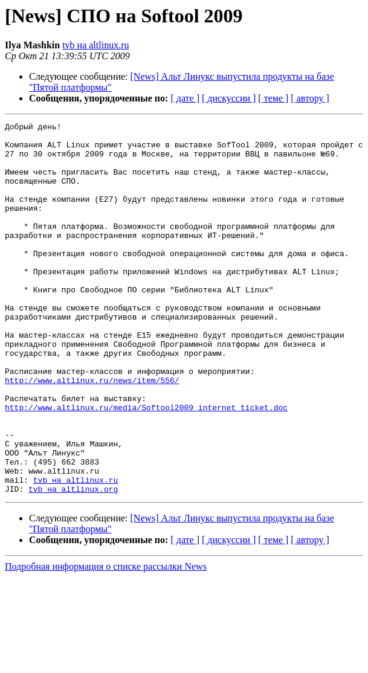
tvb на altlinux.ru (95, 45)
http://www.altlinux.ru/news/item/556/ (92, 432)
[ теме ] (273, 98)
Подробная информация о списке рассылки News (106, 641)
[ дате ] (184, 98)
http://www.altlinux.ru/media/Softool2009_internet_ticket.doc (146, 465)
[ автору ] (310, 98)
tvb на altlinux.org (73, 563)
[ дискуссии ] (229, 98)
